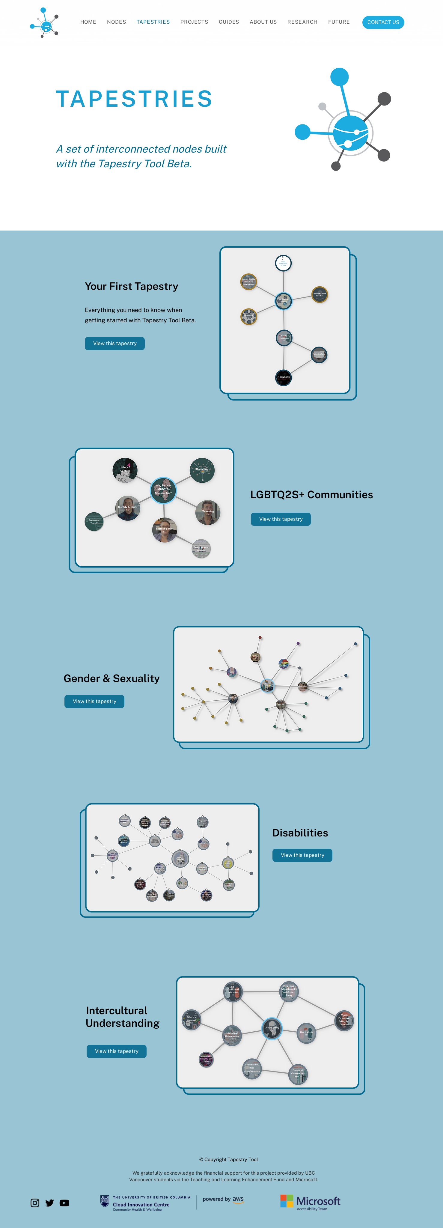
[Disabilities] (300, 832)
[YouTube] (64, 1203)
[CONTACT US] (383, 22)
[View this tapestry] (115, 343)
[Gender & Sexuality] (111, 678)
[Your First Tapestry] (131, 286)
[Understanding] (122, 1023)
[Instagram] (35, 1203)
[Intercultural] (116, 1010)
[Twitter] (49, 1203)
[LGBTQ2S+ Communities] (311, 494)
